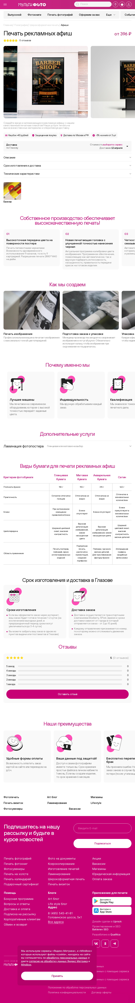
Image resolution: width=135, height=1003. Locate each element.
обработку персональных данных (66, 957)
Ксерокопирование (61, 863)
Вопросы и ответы (17, 904)
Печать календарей (17, 879)
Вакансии (75, 808)
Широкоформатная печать (66, 879)
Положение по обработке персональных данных (77, 987)
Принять (57, 976)
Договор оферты (101, 992)
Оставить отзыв (67, 694)
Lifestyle (96, 802)
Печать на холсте (16, 874)
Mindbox (26, 964)
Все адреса (56, 922)
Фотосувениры (13, 808)
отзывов (25, 40)
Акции (96, 858)
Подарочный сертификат (21, 884)
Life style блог (57, 904)
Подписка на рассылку (20, 914)
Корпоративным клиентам (22, 919)
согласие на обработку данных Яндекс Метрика (58, 961)
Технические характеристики (67, 173)
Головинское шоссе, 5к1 (65, 917)
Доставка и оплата (17, 909)
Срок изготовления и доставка (67, 165)
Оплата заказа (102, 879)
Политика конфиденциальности (67, 992)
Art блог (52, 797)
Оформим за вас (89, 14)
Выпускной (14, 14)
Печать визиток (13, 802)
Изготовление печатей (63, 869)
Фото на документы (62, 858)
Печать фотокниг (16, 863)
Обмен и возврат (15, 924)
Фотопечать (11, 797)
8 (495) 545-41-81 (60, 913)
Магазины (97, 797)
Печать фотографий (60, 14)
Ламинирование (57, 802)
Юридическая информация (111, 874)
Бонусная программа (18, 899)
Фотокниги (34, 14)
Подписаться (102, 843)
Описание (67, 157)
